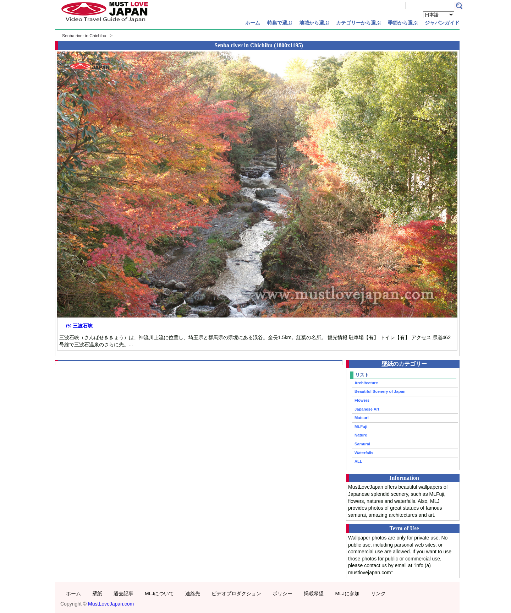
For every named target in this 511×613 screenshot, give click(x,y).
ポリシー (282, 593)
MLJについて (159, 593)
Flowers (362, 400)
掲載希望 (314, 593)
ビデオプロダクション (236, 593)
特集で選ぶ (279, 23)
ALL (358, 461)
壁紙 (97, 593)
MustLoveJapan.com (111, 604)
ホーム (252, 23)
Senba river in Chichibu (84, 35)
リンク (378, 593)
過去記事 (123, 593)
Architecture (366, 383)
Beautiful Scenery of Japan (380, 391)
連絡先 (192, 593)
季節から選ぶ (403, 23)
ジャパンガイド (442, 23)
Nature (361, 435)
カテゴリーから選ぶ (358, 23)
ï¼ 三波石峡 (79, 326)
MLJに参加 (347, 593)
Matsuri (362, 418)
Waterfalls (364, 453)
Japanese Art (367, 409)
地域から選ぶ (314, 23)
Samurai (362, 444)
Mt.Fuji (361, 426)
